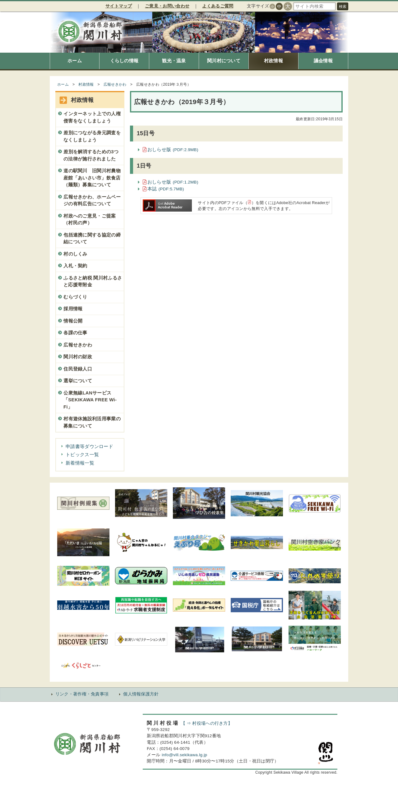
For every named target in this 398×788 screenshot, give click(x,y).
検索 (342, 6)
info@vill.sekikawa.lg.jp (184, 754)
